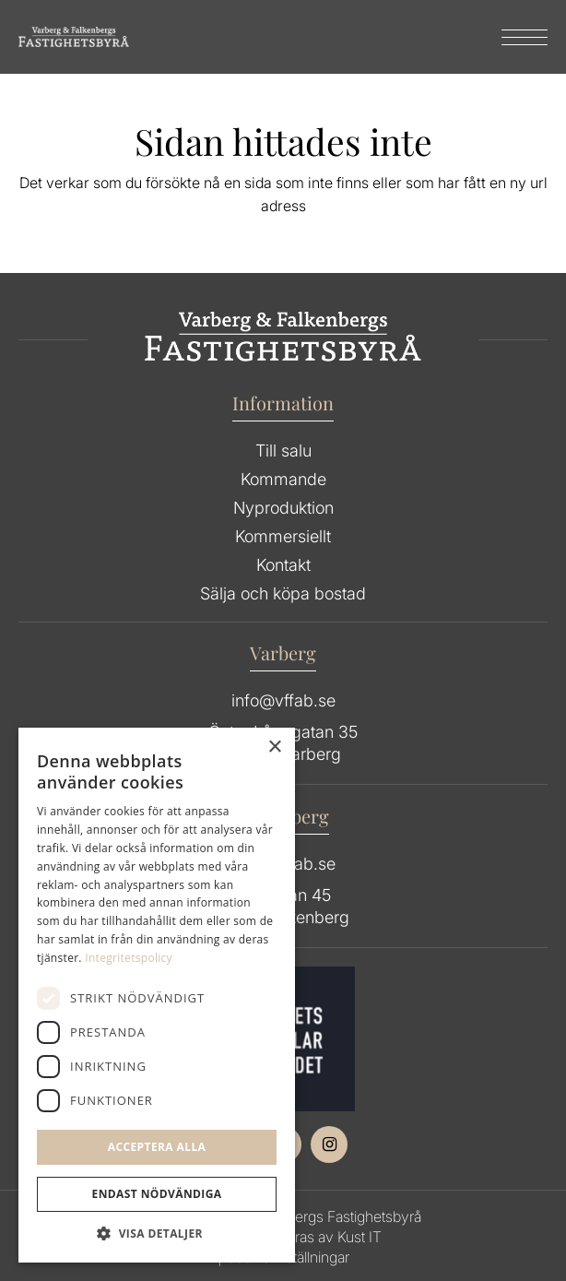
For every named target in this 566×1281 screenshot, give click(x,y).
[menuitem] (515, 37)
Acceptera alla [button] (157, 1147)
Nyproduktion (283, 507)
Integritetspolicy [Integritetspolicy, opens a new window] (128, 958)
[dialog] (156, 995)
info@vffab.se (283, 700)
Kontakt (283, 565)
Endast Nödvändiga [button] (157, 1194)
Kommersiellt (283, 536)
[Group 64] (73, 37)
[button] (157, 1234)
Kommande (283, 479)
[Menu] (515, 37)
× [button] (274, 747)
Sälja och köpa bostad (283, 593)
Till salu (283, 450)
